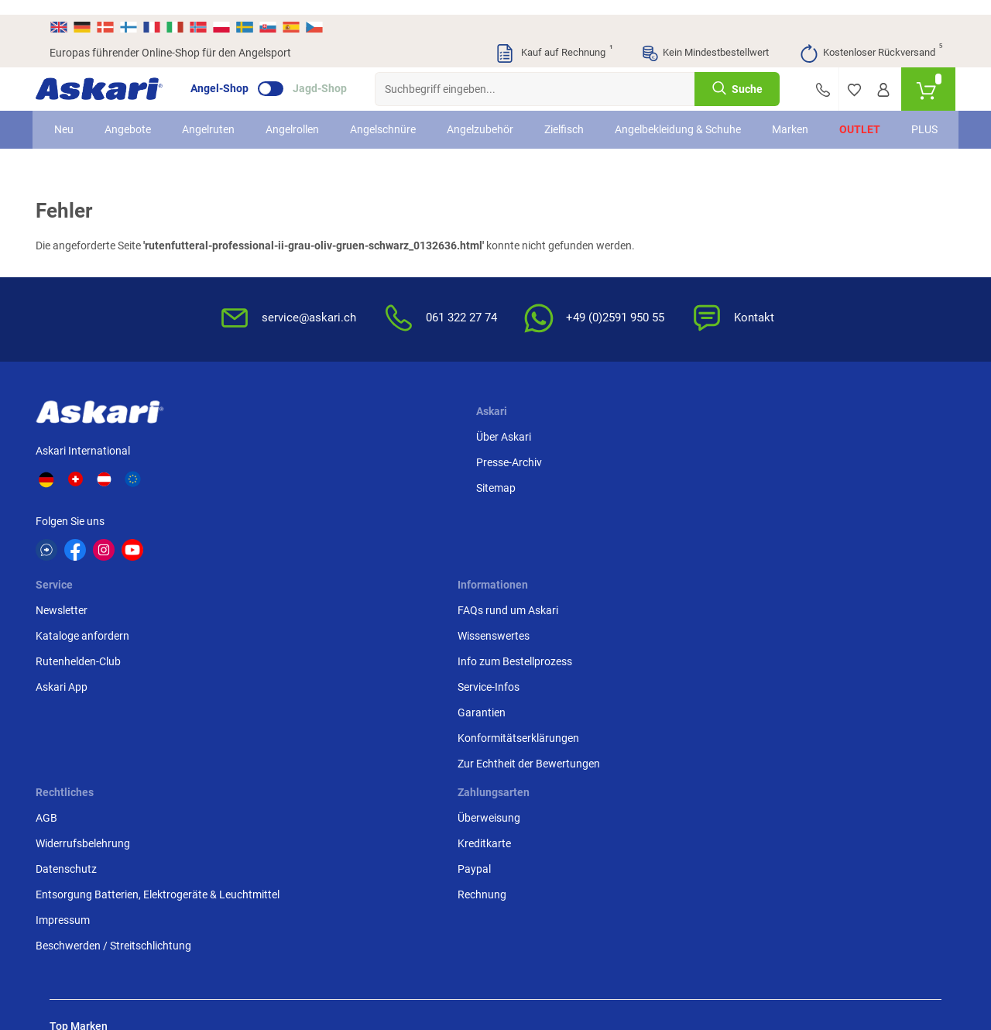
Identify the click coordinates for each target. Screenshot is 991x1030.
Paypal (825, 499)
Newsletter (379, 447)
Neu (74, 123)
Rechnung (832, 524)
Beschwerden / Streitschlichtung (697, 616)
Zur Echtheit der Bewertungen (543, 609)
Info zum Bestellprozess (562, 499)
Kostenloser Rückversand (870, 38)
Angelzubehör (491, 123)
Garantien (529, 550)
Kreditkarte (835, 473)
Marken (778, 123)
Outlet (848, 123)
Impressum (684, 582)
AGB (667, 447)
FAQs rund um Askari (555, 447)
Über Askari (255, 447)
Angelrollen (303, 123)
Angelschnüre (394, 123)
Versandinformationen (175, 945)
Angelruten (219, 123)
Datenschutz (687, 499)
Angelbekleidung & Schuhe (670, 122)
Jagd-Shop (334, 74)
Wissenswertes (541, 473)
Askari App (379, 524)
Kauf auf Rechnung (554, 38)
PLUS (913, 123)
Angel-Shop (233, 74)
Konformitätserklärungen (565, 575)
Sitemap (248, 499)
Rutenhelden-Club (395, 499)
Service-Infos (536, 524)
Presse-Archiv (261, 473)
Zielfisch (575, 123)
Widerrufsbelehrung (704, 473)
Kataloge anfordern (400, 473)
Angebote (138, 123)
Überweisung (839, 447)
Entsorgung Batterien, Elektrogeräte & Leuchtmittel (709, 540)
